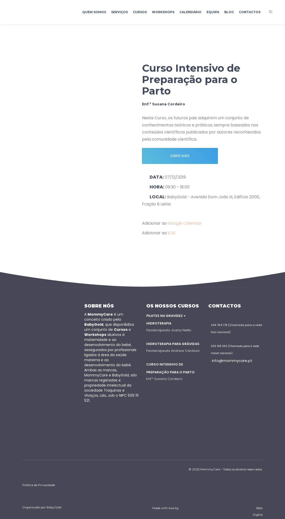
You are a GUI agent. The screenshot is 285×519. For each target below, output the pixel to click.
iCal (171, 233)
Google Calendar (185, 223)
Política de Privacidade (38, 485)
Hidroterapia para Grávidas (172, 343)
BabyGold (54, 507)
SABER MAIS (180, 155)
